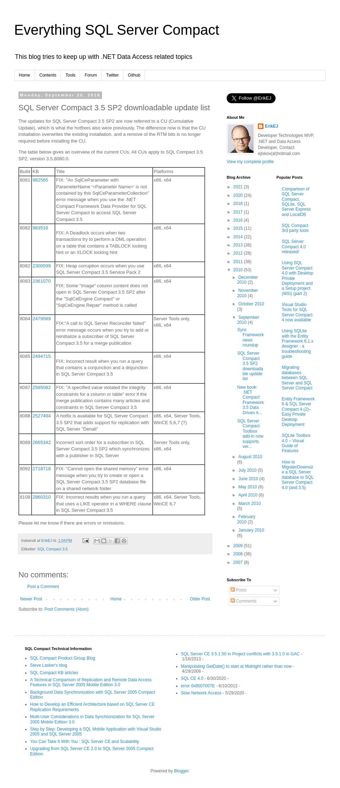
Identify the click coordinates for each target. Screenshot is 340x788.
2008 (238, 553)
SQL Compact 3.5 (53, 549)
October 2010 (251, 303)
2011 (238, 261)
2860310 (42, 497)
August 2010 (250, 456)
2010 (238, 269)
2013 (238, 245)
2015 (238, 228)
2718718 (42, 468)
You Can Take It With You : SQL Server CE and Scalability (84, 741)
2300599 (42, 265)
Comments (243, 601)
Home (24, 75)
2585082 (42, 387)
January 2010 (251, 530)
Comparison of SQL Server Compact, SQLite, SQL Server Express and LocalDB (296, 202)
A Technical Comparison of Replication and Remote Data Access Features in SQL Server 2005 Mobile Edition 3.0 (91, 682)
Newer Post (31, 598)
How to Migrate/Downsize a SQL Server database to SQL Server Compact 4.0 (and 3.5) (298, 475)
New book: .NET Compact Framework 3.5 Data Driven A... (250, 400)
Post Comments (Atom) (66, 609)
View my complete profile (250, 161)
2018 (238, 203)
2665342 (42, 442)
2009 (238, 545)
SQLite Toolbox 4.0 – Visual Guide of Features (296, 443)
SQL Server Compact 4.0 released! (294, 246)
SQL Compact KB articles (54, 672)
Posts (238, 590)
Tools (70, 75)
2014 (238, 236)
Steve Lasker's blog (48, 665)
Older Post (200, 598)
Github (134, 75)
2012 (238, 253)
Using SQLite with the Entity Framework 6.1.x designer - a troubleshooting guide (297, 343)
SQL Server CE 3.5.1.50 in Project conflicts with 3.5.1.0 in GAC (240, 653)
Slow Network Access (201, 692)
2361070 (42, 281)
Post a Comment (43, 586)
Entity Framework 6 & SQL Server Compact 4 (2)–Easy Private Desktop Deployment (298, 411)
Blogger (181, 770)
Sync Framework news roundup (250, 337)
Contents (47, 75)
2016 (238, 220)
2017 (238, 212)
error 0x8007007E (198, 685)
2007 (238, 562)
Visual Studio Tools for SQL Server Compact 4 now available (297, 312)
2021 (238, 186)
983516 (40, 228)
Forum (91, 75)
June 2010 (248, 478)
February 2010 (246, 519)
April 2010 (248, 495)
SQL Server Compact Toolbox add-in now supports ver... (250, 433)
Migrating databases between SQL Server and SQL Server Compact (297, 377)
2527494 (42, 415)
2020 (238, 195)
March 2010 (249, 503)
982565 (40, 180)
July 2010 (248, 470)
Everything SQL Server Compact (116, 30)
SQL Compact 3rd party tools (295, 228)
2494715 (42, 356)
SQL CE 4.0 (192, 678)
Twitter (112, 75)
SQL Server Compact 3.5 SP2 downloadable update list (250, 366)
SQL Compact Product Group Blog (62, 658)
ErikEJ (271, 126)
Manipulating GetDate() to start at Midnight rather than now (236, 666)
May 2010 (248, 486)
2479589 (42, 318)
